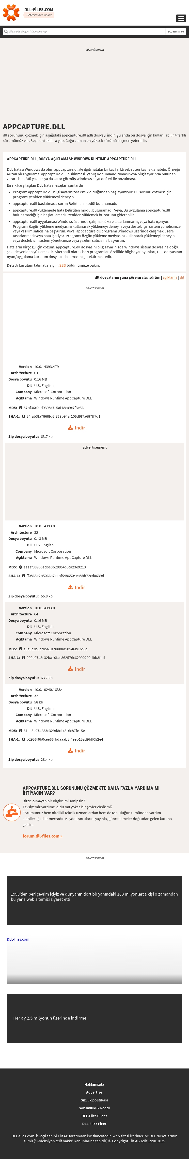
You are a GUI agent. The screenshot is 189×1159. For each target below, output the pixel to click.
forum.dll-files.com (41, 836)
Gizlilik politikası (94, 1100)
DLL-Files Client (94, 1116)
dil (182, 277)
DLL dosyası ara (176, 31)
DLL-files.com (18, 939)
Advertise (94, 1092)
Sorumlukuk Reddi (94, 1108)
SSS (62, 265)
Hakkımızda (94, 1084)
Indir (80, 428)
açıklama (170, 277)
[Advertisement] (94, 86)
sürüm (154, 277)
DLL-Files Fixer (94, 1124)
